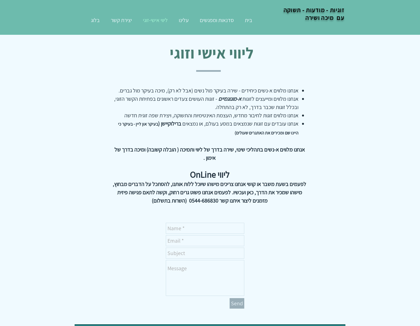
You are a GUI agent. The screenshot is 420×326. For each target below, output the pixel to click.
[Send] (237, 303)
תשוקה (292, 10)
